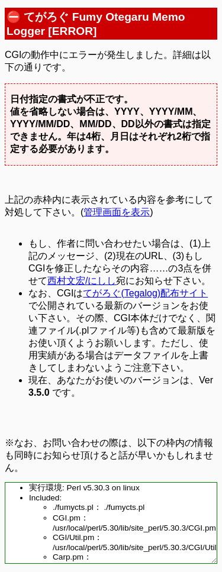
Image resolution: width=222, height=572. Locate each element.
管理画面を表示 (116, 212)
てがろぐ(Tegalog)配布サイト (145, 293)
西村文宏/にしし (81, 281)
